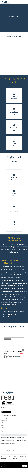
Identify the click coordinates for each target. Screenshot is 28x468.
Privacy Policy (14, 453)
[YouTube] (3, 407)
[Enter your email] (15, 432)
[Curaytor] (6, 412)
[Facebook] (1, 407)
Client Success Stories (5, 418)
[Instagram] (5, 407)
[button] (24, 466)
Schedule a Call (3, 427)
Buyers (2, 422)
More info (19, 463)
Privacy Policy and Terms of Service (9, 443)
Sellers (2, 423)
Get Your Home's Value (5, 425)
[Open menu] (26, 2)
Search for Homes (4, 420)
